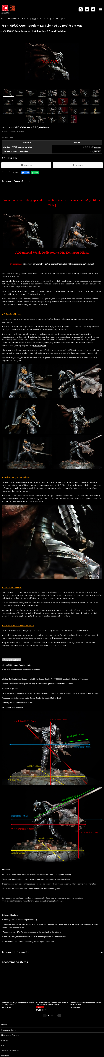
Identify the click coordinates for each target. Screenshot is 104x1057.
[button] (81, 9)
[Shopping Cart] (87, 9)
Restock (97, 147)
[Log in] (93, 9)
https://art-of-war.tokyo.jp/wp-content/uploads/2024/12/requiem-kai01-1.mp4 (58, 264)
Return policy (9, 158)
